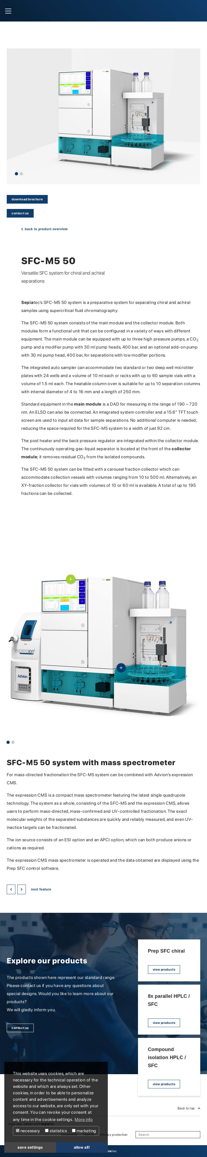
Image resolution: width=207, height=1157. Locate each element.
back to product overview (46, 229)
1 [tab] (16, 173)
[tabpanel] (103, 116)
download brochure (27, 199)
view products (164, 969)
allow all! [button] (82, 1147)
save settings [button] (30, 1147)
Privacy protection (113, 1135)
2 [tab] (21, 173)
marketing (84, 1130)
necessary (28, 1130)
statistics (56, 1130)
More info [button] (84, 1119)
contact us (20, 213)
